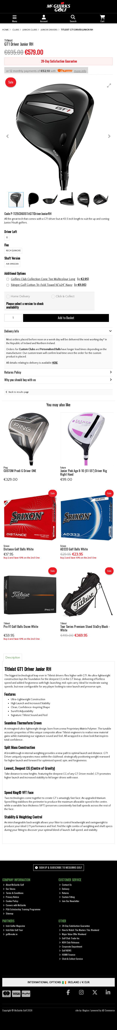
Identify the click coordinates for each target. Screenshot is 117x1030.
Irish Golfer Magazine (14, 925)
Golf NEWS (65, 950)
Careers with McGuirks (14, 905)
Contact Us (65, 884)
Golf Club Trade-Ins (69, 938)
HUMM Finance (67, 954)
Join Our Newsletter (69, 901)
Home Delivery (20, 296)
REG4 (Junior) (13, 250)
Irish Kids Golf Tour (13, 930)
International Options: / (58, 982)
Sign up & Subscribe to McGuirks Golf (58, 867)
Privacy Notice (11, 896)
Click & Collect (65, 296)
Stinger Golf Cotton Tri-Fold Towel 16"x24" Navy (48, 285)
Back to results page (19, 392)
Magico (85, 1010)
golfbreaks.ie (10, 934)
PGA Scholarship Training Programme (21, 909)
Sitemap (8, 913)
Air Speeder (12, 264)
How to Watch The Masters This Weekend (79, 930)
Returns (64, 893)
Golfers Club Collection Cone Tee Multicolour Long (50, 279)
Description (12, 657)
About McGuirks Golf (13, 884)
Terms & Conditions (13, 893)
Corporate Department (70, 946)
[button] (109, 85)
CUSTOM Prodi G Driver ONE (20, 470)
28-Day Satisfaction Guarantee (74, 925)
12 (7, 237)
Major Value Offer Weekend (72, 934)
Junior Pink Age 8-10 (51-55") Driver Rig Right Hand (83, 472)
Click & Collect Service (71, 958)
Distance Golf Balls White (18, 549)
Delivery (64, 888)
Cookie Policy (10, 901)
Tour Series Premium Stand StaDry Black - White (85, 628)
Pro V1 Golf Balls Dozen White (21, 626)
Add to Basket (66, 318)
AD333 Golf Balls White (74, 549)
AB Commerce (108, 1010)
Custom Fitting (67, 896)
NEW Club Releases (69, 942)
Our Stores (9, 888)
